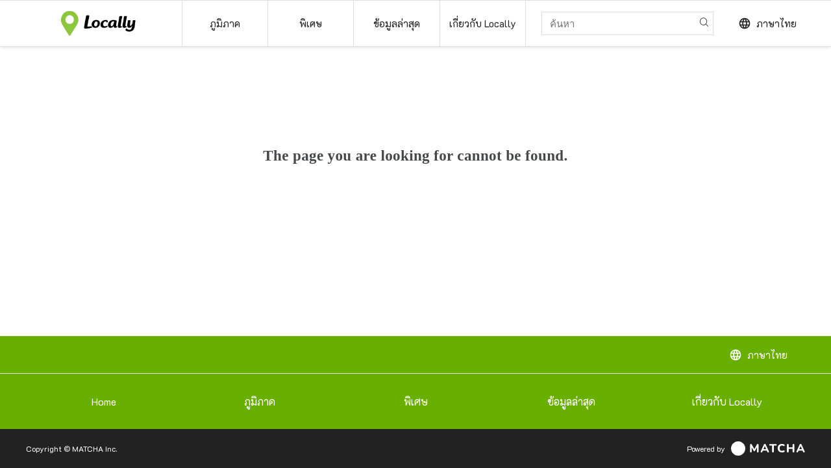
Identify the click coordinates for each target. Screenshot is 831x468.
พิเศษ (416, 401)
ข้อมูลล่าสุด (571, 401)
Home (104, 401)
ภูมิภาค (259, 401)
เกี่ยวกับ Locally (727, 401)
